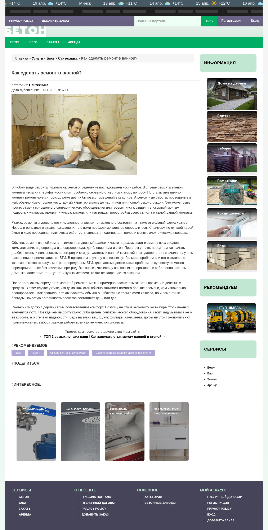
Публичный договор (99, 502)
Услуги (37, 58)
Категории (153, 497)
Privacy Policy (21, 20)
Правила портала (96, 497)
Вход (254, 20)
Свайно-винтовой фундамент (68, 352)
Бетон (15, 42)
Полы (18, 352)
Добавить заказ (55, 20)
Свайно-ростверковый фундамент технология (123, 352)
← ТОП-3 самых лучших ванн (64, 336)
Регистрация (231, 20)
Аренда (74, 42)
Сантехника (67, 58)
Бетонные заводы (160, 502)
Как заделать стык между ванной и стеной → (128, 336)
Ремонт (35, 352)
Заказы (52, 42)
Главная (21, 58)
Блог (33, 42)
